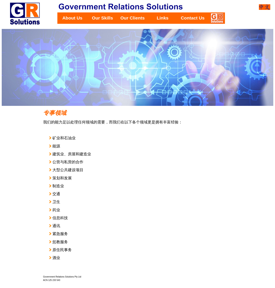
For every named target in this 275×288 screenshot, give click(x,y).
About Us (72, 17)
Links (162, 17)
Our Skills (102, 17)
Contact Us (193, 17)
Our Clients (132, 17)
